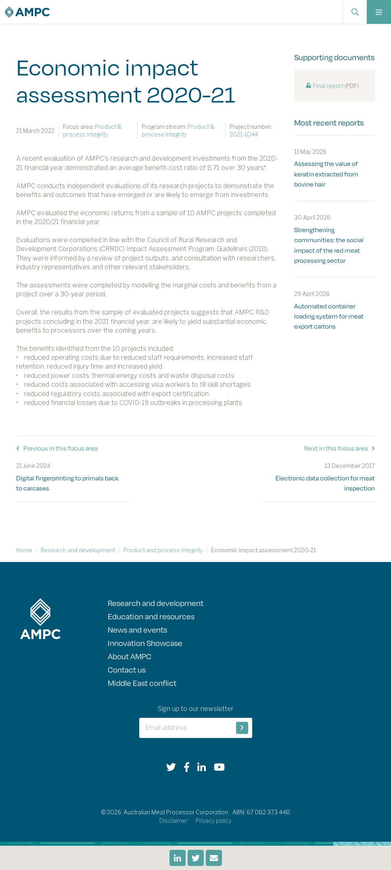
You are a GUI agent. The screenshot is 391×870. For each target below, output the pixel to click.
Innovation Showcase (145, 642)
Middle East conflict (142, 682)
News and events (137, 629)
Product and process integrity (163, 550)
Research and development (78, 550)
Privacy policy (214, 820)
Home (24, 550)
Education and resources (151, 616)
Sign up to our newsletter (196, 709)
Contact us (127, 669)
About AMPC (129, 656)
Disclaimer (173, 820)
